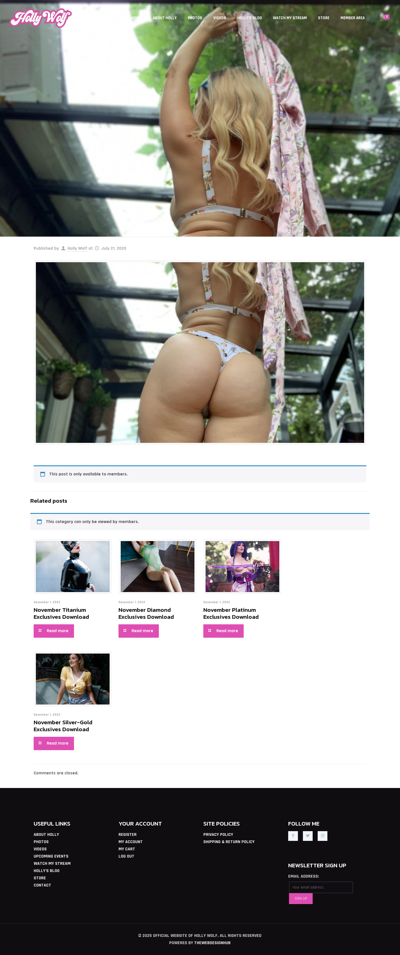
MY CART (126, 849)
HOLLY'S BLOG (47, 871)
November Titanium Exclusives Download (61, 613)
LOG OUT (126, 856)
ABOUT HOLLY (46, 835)
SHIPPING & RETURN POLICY (229, 842)
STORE (40, 878)
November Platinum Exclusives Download (231, 613)
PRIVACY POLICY (218, 835)
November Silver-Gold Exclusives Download (63, 725)
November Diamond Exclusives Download (146, 613)
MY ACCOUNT (130, 842)
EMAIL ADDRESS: (303, 876)
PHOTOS (41, 842)
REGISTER (127, 835)
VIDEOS (40, 849)
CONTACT (42, 885)
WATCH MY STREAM (52, 863)
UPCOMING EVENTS (51, 856)
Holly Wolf (77, 248)
